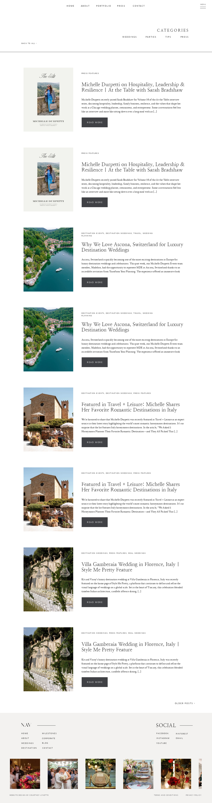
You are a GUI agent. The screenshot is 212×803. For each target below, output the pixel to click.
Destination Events (92, 233)
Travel (137, 233)
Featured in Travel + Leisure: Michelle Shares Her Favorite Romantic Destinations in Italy (130, 407)
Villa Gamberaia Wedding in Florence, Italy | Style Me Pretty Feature (130, 567)
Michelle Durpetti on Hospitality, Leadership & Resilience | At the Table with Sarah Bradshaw (133, 87)
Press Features (90, 73)
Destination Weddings (119, 233)
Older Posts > (185, 703)
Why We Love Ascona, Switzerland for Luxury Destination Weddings (132, 247)
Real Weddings (137, 553)
